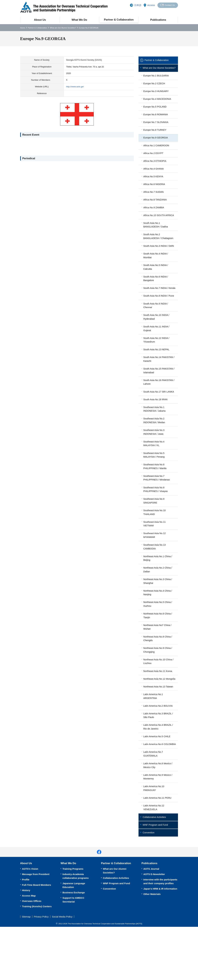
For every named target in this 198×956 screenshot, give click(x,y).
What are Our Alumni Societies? (63, 28)
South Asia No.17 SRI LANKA (159, 405)
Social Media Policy (62, 945)
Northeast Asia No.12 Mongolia (154, 699)
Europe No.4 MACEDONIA (157, 103)
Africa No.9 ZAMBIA (154, 214)
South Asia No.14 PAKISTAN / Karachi (159, 372)
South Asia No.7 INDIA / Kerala (155, 298)
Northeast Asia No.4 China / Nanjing (158, 610)
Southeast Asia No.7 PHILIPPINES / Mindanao (156, 493)
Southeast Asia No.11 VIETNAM (154, 539)
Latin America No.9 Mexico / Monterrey (158, 805)
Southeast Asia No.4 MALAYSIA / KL (154, 458)
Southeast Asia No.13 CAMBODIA (154, 563)
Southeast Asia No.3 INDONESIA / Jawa (154, 446)
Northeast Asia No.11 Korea (158, 689)
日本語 (137, 5)
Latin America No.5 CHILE (157, 760)
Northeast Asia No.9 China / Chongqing (158, 668)
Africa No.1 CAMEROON (156, 150)
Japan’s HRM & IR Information (160, 918)
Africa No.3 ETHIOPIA (155, 166)
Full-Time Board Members (36, 914)
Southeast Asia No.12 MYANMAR (154, 551)
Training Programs (72, 898)
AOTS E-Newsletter (154, 903)
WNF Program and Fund (155, 853)
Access (150, 5)
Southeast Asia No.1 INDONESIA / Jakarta (154, 423)
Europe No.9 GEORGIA (155, 143)
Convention (149, 861)
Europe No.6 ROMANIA (155, 119)
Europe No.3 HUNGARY (156, 95)
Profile (26, 908)
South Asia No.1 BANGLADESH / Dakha (155, 231)
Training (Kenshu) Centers (37, 935)
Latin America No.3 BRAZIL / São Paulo (158, 738)
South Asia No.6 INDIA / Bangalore (155, 286)
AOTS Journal (151, 898)
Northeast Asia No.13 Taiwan (158, 709)
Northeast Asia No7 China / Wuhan (157, 645)
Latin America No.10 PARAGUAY (154, 816)
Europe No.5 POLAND (155, 111)
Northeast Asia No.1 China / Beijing (158, 575)
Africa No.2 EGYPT (153, 158)
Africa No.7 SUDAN (153, 198)
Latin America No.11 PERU (157, 826)
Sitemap (26, 945)
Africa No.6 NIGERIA (154, 190)
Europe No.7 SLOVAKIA (156, 127)
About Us (40, 19)
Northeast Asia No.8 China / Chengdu (158, 656)
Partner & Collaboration (119, 19)
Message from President (35, 903)
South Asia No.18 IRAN (155, 413)
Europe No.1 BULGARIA (156, 79)
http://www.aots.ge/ (75, 86)
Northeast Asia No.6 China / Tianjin (158, 633)
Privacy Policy (41, 945)
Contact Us (169, 5)
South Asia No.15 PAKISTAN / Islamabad (159, 384)
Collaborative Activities (154, 846)
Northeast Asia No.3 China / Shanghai (158, 598)
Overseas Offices (31, 930)
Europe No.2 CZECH (154, 87)
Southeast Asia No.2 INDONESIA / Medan (154, 434)
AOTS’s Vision (30, 898)
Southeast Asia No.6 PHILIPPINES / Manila (155, 481)
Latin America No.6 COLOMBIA (153, 770)
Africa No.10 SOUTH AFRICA (159, 221)
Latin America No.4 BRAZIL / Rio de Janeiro (158, 750)
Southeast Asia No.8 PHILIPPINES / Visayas (155, 504)
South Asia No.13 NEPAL (156, 362)
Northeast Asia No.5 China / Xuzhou (158, 621)
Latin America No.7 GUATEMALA (153, 781)
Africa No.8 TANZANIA (155, 206)
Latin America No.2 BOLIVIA (158, 728)
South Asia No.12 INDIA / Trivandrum (156, 352)
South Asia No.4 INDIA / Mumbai (155, 263)
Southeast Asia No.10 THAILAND (154, 528)
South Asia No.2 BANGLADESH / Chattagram (158, 243)
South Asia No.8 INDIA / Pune (159, 307)
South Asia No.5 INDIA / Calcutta (155, 274)
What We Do (79, 19)
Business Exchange (73, 921)
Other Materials (152, 923)
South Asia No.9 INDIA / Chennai (155, 317)
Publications (158, 19)
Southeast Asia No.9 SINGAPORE (154, 516)
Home (22, 28)
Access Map (29, 924)
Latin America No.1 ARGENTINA (153, 719)
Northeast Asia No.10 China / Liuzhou (158, 680)
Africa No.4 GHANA (153, 174)
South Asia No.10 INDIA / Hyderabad (156, 329)
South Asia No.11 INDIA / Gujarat (156, 341)
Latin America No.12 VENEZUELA (154, 836)
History (26, 919)
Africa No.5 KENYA (153, 182)
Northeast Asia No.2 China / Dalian (158, 586)
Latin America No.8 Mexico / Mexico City (158, 793)
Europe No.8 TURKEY (155, 135)
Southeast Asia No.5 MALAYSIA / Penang (154, 469)
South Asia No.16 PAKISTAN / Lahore (159, 395)
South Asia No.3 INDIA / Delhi (159, 253)
